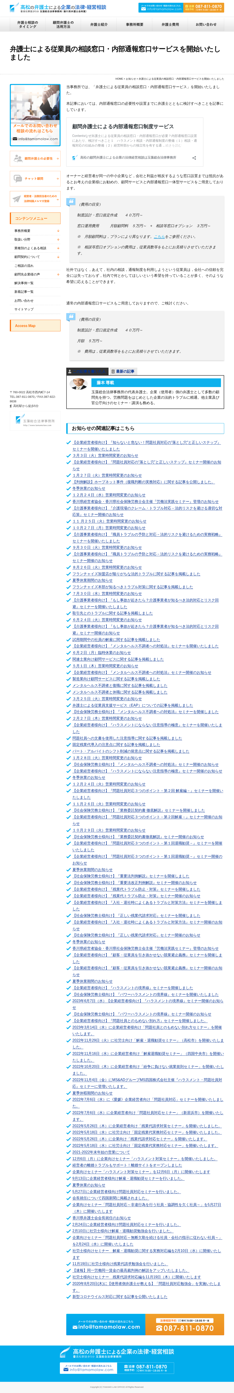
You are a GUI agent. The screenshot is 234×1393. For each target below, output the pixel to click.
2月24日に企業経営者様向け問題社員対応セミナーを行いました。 (126, 1224)
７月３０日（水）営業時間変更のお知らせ (107, 593)
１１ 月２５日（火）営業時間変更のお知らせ (109, 521)
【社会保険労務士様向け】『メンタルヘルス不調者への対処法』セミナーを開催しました (145, 712)
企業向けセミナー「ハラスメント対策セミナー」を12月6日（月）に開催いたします (141, 1172)
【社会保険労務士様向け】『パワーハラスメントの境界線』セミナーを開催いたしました (145, 994)
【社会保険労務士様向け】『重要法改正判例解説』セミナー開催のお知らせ (134, 883)
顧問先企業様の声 (27, 274)
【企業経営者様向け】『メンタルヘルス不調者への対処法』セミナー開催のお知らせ (141, 672)
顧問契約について (27, 257)
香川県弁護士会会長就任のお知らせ (101, 1218)
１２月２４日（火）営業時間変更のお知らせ (109, 784)
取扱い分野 (22, 239)
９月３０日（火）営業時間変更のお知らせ (107, 547)
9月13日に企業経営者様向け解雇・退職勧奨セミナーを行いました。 (128, 1178)
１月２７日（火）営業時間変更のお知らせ (107, 475)
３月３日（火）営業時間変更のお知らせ (105, 455)
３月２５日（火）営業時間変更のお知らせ (107, 699)
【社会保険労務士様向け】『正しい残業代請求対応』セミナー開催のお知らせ (136, 935)
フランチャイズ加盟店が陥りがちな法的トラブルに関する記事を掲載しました (136, 574)
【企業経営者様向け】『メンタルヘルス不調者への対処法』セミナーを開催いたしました (145, 646)
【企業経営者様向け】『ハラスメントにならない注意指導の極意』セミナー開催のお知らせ (147, 771)
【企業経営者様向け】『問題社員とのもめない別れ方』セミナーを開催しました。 (140, 1021)
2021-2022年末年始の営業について (101, 1152)
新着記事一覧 (24, 291)
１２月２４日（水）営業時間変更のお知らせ (109, 495)
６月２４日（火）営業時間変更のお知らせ (107, 620)
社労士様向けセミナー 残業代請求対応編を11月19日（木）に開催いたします (136, 1277)
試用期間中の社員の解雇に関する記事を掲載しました (116, 640)
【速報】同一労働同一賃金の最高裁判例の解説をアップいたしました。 (130, 1270)
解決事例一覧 (24, 283)
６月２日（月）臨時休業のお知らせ (101, 653)
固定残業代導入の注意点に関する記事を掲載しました (116, 744)
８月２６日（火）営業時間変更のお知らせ (107, 567)
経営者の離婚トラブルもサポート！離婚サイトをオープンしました (127, 1165)
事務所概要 (22, 231)
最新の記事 (125, 371)
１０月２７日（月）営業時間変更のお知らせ (109, 528)
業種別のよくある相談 (30, 248)
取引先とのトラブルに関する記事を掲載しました (112, 613)
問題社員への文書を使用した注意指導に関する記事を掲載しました (127, 738)
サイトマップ (24, 309)
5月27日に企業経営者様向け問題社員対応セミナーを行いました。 (126, 1192)
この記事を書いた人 (89, 371)
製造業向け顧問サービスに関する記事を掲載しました (116, 679)
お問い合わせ (24, 300)
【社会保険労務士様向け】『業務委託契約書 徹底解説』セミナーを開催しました (138, 810)
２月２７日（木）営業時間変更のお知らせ (107, 718)
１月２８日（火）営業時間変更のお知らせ (107, 758)
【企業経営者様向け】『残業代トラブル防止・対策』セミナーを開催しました (136, 889)
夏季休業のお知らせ (88, 1185)
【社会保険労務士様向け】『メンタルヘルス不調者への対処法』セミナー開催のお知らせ (145, 764)
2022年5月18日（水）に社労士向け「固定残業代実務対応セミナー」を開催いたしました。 (147, 1132)
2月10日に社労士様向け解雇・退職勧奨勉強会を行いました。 (123, 1231)
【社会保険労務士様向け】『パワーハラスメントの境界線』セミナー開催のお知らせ (141, 1014)
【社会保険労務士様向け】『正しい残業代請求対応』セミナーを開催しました (136, 915)
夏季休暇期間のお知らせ (92, 1093)
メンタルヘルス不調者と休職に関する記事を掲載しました (120, 692)
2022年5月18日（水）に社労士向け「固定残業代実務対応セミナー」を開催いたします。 (145, 1145)
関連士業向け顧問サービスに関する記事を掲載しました (118, 659)
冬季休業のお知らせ (88, 488)
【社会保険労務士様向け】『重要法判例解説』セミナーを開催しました (130, 876)
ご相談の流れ (24, 265)
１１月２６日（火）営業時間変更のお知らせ (109, 804)
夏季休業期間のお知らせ (92, 580)
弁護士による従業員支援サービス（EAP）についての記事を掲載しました (132, 705)
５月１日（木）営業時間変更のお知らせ (105, 666)
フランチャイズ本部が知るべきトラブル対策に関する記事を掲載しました (132, 587)
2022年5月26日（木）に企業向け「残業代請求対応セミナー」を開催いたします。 (139, 1139)
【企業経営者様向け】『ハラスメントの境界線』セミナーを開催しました (132, 988)
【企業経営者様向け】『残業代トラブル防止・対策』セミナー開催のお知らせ (136, 896)
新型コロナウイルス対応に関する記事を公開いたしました (120, 1297)
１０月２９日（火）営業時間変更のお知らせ (109, 830)
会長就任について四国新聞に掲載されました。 (110, 1198)
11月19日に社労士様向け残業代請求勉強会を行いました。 (120, 1264)
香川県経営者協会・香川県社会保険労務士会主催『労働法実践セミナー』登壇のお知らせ (145, 501)
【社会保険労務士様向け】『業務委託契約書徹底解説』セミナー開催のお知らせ (138, 837)
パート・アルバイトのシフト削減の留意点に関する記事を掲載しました (130, 751)
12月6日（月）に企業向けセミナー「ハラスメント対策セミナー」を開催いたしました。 (145, 1159)
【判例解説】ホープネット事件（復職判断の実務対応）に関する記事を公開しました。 (143, 482)
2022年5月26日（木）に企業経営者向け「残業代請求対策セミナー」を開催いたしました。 (147, 1126)
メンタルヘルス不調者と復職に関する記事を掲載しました (120, 685)
